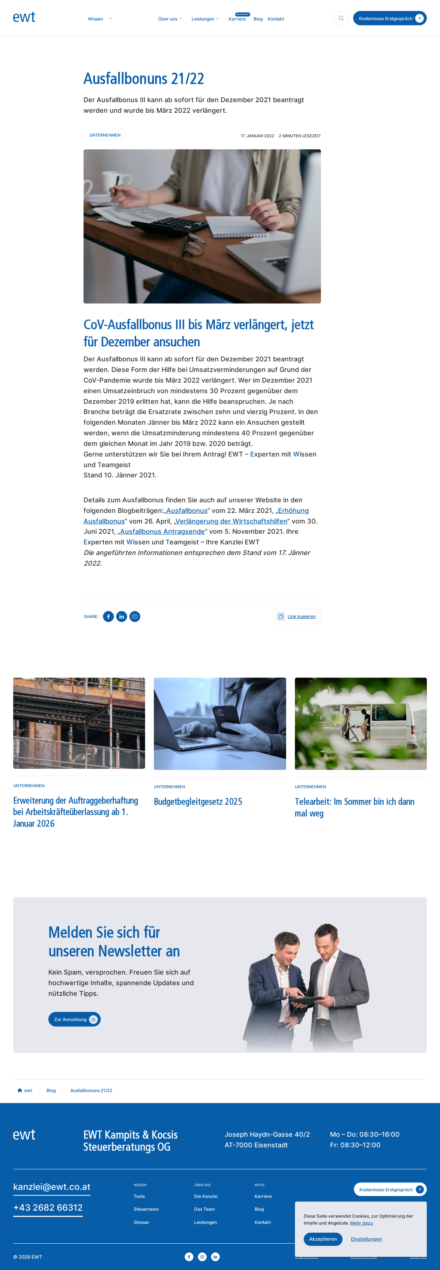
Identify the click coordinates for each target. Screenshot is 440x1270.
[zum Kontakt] (390, 18)
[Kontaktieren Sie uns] (105, 135)
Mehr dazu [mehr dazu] (361, 1223)
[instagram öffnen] (202, 1256)
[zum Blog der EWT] (259, 1209)
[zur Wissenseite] (95, 18)
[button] (323, 1239)
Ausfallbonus (186, 510)
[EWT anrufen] (48, 1209)
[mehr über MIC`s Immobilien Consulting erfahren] (203, 18)
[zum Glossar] (141, 1222)
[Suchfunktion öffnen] (341, 18)
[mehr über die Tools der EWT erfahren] (139, 1196)
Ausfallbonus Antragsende (162, 531)
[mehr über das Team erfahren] (204, 1209)
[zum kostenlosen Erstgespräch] (390, 1189)
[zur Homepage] (24, 18)
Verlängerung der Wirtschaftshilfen (231, 521)
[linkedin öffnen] (215, 1256)
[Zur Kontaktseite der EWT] (263, 1222)
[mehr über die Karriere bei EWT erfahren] (263, 1196)
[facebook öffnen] (189, 1256)
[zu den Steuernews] (146, 1209)
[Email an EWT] (51, 1188)
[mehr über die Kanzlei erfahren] (167, 18)
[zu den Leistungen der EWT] (205, 1222)
